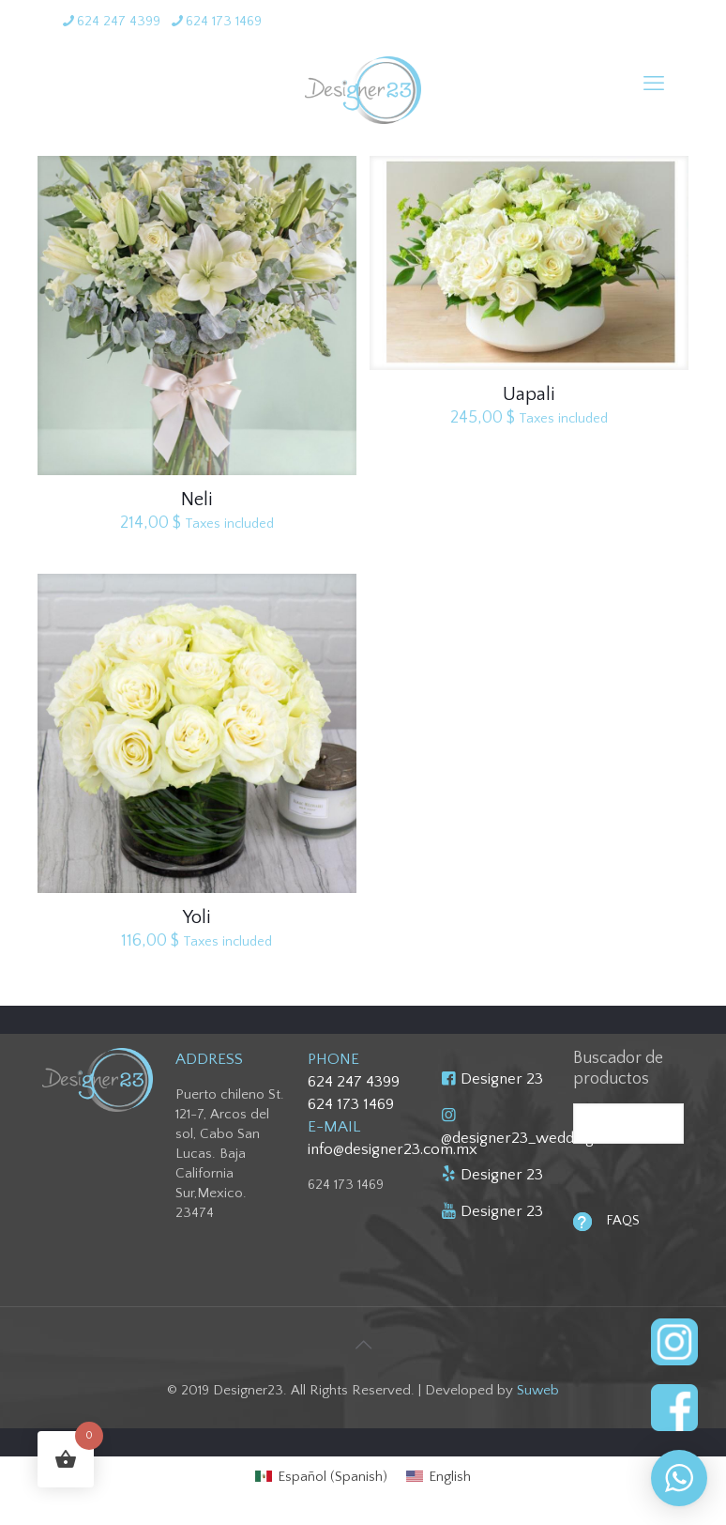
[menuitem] (321, 1476)
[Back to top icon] (363, 1345)
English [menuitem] (450, 1477)
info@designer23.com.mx (392, 1149)
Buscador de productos (618, 1068)
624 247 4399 (354, 1081)
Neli (196, 499)
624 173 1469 (351, 1104)
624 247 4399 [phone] (118, 21)
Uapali (528, 394)
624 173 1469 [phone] (224, 21)
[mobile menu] (654, 84)
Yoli (196, 917)
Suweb (538, 1390)
